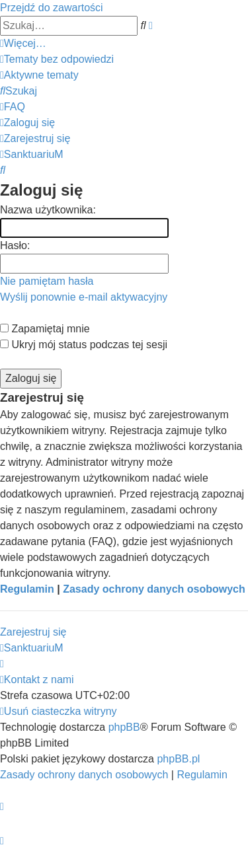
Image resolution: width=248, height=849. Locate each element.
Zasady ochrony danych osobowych (154, 589)
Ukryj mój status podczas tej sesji (83, 344)
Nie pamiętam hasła (46, 281)
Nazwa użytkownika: (48, 209)
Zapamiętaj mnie (45, 328)
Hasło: (15, 245)
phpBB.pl (178, 758)
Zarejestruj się (33, 632)
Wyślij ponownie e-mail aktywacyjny (83, 297)
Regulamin (27, 589)
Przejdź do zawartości (51, 7)
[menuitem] (57, 59)
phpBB (124, 727)
